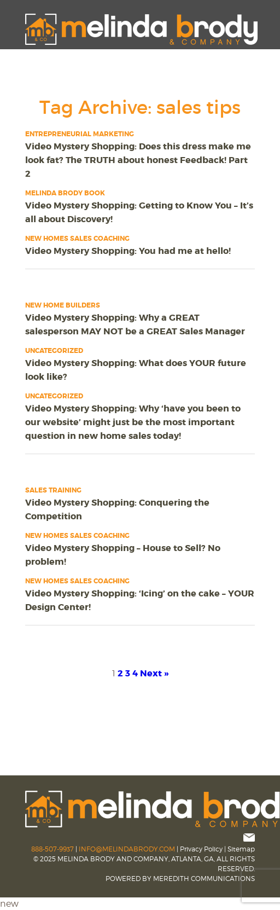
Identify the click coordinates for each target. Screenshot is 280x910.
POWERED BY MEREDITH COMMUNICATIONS (180, 878)
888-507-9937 (52, 849)
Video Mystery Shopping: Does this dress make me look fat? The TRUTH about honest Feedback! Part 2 (138, 160)
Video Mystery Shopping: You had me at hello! (128, 251)
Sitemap (241, 849)
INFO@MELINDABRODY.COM (127, 849)
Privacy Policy (201, 849)
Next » (154, 673)
